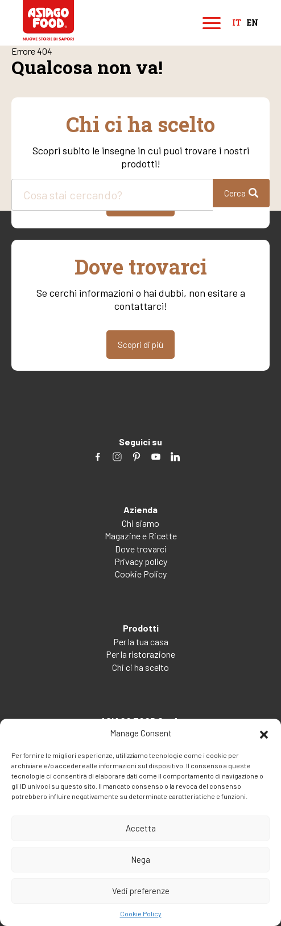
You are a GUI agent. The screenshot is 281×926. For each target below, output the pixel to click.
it (236, 23)
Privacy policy (140, 561)
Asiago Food (48, 20)
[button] (264, 733)
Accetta (141, 828)
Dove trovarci (141, 548)
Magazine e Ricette (141, 535)
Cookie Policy (141, 913)
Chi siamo (140, 523)
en (252, 23)
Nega (140, 859)
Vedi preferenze (141, 891)
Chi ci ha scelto (140, 667)
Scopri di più (140, 344)
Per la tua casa (140, 641)
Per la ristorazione (140, 654)
